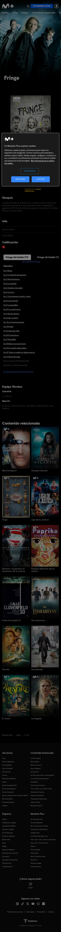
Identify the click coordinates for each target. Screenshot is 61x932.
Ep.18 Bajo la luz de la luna (15, 344)
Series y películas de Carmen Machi (15, 795)
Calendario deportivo (43, 12)
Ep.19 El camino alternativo (15, 348)
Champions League (9, 823)
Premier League (8, 829)
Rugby (4, 846)
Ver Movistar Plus (37, 819)
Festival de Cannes (37, 792)
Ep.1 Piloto (8, 271)
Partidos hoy (6, 863)
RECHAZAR (20, 179)
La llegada (36, 718)
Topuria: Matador (8, 850)
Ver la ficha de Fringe (31, 261)
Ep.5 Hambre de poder (13, 288)
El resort (6, 718)
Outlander (34, 782)
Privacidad (41, 912)
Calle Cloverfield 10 (11, 620)
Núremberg (35, 762)
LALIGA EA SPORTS (8, 826)
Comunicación (36, 867)
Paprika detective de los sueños (43, 570)
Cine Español (7, 765)
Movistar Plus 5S (36, 806)
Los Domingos (36, 758)
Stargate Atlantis (39, 470)
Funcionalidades (36, 823)
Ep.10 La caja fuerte (12, 309)
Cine (14, 12)
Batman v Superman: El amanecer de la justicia (13, 570)
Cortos (4, 775)
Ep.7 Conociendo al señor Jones (17, 296)
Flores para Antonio (38, 785)
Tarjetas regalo (36, 863)
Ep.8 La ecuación (11, 301)
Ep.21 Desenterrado (12, 357)
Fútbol (24, 12)
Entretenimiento (8, 802)
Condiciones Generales (39, 829)
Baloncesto (6, 839)
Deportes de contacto (10, 853)
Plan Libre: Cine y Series (39, 843)
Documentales (7, 799)
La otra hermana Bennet (40, 779)
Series (5, 12)
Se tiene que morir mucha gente (42, 775)
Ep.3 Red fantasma (12, 279)
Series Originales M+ (9, 785)
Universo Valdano (8, 836)
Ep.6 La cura (9, 292)
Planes (33, 846)
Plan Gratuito (35, 850)
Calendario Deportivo (10, 860)
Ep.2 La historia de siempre (15, 275)
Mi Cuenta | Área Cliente (39, 826)
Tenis (4, 843)
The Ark (5, 669)
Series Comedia (8, 792)
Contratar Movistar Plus (39, 836)
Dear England (36, 768)
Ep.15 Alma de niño (11, 331)
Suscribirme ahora (41, 6)
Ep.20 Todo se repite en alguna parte (19, 352)
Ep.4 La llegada (10, 284)
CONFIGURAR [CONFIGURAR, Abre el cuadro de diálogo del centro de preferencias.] (29, 171)
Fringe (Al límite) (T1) (17, 257)
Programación (7, 867)
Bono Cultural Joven (38, 856)
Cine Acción (6, 772)
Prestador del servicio (15, 912)
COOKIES (51, 912)
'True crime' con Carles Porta (41, 789)
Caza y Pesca (35, 802)
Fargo (5, 520)
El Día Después (7, 833)
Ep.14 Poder (8, 326)
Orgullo (5, 806)
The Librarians (38, 620)
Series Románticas (8, 789)
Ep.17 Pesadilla (10, 339)
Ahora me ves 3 (36, 765)
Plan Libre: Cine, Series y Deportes (43, 839)
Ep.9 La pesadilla (11, 305)
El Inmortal (35, 772)
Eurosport (5, 856)
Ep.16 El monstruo (11, 335)
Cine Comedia (7, 768)
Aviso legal (30, 912)
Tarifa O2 (34, 860)
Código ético (35, 833)
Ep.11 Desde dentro (11, 314)
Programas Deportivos (39, 799)
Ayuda (30, 886)
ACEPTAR (41, 179)
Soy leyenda (37, 669)
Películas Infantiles (9, 779)
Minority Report (9, 470)
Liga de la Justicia (40, 520)
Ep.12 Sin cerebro (11, 318)
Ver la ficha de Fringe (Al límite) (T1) (18, 372)
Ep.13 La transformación (14, 322)
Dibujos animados (37, 795)
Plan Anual (34, 853)
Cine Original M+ (8, 762)
